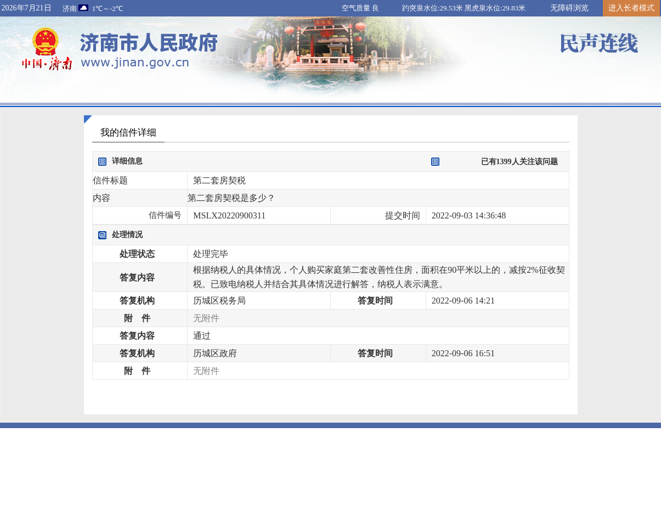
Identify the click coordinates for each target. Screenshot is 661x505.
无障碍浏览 (569, 8)
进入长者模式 (631, 8)
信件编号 (165, 215)
